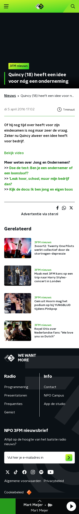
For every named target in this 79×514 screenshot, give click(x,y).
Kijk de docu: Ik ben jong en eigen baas (41, 189)
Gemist (9, 412)
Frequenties (13, 404)
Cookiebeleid (14, 492)
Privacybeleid (54, 481)
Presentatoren (15, 395)
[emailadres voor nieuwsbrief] (39, 457)
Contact (50, 387)
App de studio (54, 404)
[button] (71, 506)
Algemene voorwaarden (22, 481)
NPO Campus (54, 395)
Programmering (16, 387)
